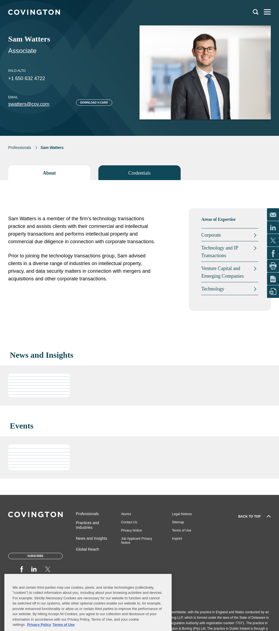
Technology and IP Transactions (219, 251)
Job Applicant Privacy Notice (136, 541)
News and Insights (91, 538)
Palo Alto (17, 71)
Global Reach (87, 549)
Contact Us (129, 522)
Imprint (177, 539)
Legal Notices (182, 514)
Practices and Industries (87, 525)
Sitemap (178, 522)
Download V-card (94, 102)
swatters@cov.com (28, 104)
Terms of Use (181, 530)
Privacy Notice (131, 530)
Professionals (19, 147)
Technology (213, 289)
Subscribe (36, 555)
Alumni (126, 514)
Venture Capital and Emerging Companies (222, 272)
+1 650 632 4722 (26, 78)
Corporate (211, 235)
